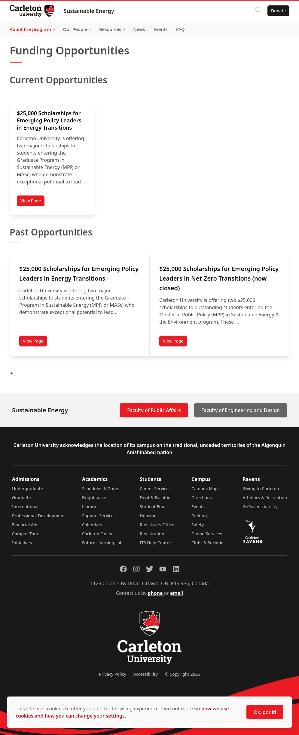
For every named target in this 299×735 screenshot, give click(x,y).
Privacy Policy (112, 674)
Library (89, 506)
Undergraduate (27, 488)
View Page (30, 201)
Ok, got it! (265, 712)
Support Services (99, 515)
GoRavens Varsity (260, 506)
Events (198, 506)
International (25, 506)
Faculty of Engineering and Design (240, 410)
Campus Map (204, 488)
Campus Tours (26, 534)
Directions (201, 497)
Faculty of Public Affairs (154, 410)
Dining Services (206, 534)
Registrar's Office (157, 524)
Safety (197, 524)
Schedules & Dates (100, 488)
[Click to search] (258, 10)
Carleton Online (98, 534)
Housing (148, 515)
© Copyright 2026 (182, 674)
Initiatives (22, 543)
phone (156, 593)
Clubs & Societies (208, 543)
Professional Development (38, 515)
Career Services (155, 488)
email (176, 593)
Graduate (21, 497)
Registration (152, 534)
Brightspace (94, 497)
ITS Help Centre (155, 543)
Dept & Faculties (156, 497)
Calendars (92, 524)
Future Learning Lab (102, 543)
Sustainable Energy (89, 10)
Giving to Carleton (261, 488)
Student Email (154, 506)
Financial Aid (24, 524)
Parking (199, 515)
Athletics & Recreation (265, 497)
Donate (278, 11)
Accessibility (145, 674)
